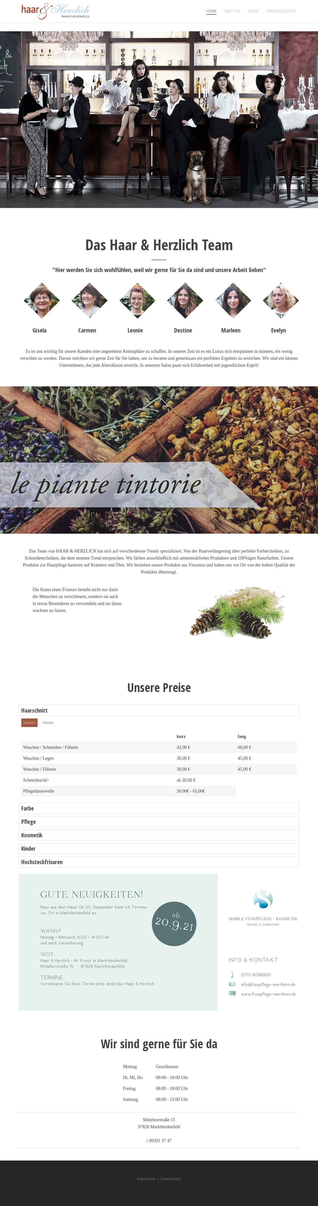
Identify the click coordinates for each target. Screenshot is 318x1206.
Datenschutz (171, 1178)
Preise (253, 11)
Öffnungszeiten (281, 11)
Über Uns (232, 11)
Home (211, 11)
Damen (29, 722)
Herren (48, 722)
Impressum (146, 1178)
